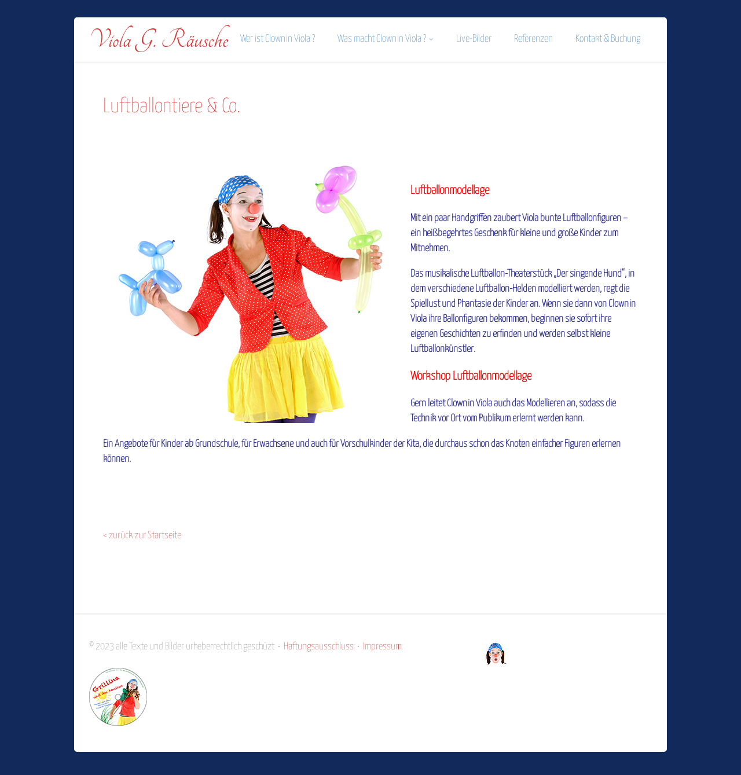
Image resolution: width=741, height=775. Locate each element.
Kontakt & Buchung (607, 39)
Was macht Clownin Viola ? (386, 39)
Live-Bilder (473, 39)
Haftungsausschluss (319, 647)
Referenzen (533, 39)
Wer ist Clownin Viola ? (277, 39)
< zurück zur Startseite (142, 536)
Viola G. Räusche (158, 40)
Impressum (382, 647)
